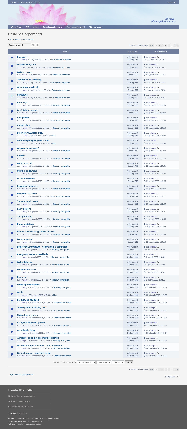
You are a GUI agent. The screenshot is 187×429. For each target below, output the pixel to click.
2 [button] (159, 45)
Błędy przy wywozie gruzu (30, 133)
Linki (54, 136)
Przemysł (21, 277)
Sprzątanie (22, 95)
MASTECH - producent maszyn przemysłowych (40, 345)
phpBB (28, 419)
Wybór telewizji (24, 262)
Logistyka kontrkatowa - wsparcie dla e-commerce (42, 247)
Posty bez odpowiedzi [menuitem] (76, 27)
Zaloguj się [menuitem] (172, 2)
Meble (20, 292)
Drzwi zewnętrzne (26, 178)
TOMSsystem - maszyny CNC (31, 307)
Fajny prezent (24, 209)
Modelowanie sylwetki (28, 87)
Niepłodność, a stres (27, 315)
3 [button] (162, 45)
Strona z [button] (151, 45)
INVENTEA (37, 421)
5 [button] (168, 45)
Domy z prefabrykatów (28, 285)
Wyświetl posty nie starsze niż (75, 362)
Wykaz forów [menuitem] (16, 27)
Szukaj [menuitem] (36, 27)
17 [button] (174, 45)
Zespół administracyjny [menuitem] (53, 27)
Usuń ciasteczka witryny (20, 401)
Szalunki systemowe (27, 186)
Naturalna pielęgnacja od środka (33, 140)
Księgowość (23, 118)
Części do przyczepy (27, 110)
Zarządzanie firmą (26, 330)
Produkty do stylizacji (28, 300)
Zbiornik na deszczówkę (29, 80)
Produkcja (22, 102)
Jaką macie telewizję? (28, 148)
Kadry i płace (23, 125)
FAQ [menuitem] (27, 27)
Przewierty (22, 57)
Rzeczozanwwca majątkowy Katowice (36, 231)
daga (24, 310)
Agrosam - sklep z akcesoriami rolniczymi (38, 338)
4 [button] (165, 45)
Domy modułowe (25, 224)
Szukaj (33, 45)
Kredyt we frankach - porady (31, 323)
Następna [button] (177, 45)
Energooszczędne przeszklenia (32, 254)
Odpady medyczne (26, 64)
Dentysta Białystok (26, 269)
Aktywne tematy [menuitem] (95, 27)
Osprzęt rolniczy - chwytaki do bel (34, 353)
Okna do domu (24, 239)
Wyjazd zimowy (24, 72)
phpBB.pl (37, 424)
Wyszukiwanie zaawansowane (21, 39)
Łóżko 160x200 (24, 163)
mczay (24, 60)
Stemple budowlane (27, 171)
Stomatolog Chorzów (27, 201)
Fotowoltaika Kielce (27, 193)
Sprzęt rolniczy (24, 216)
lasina (24, 136)
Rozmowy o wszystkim (62, 60)
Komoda (21, 155)
